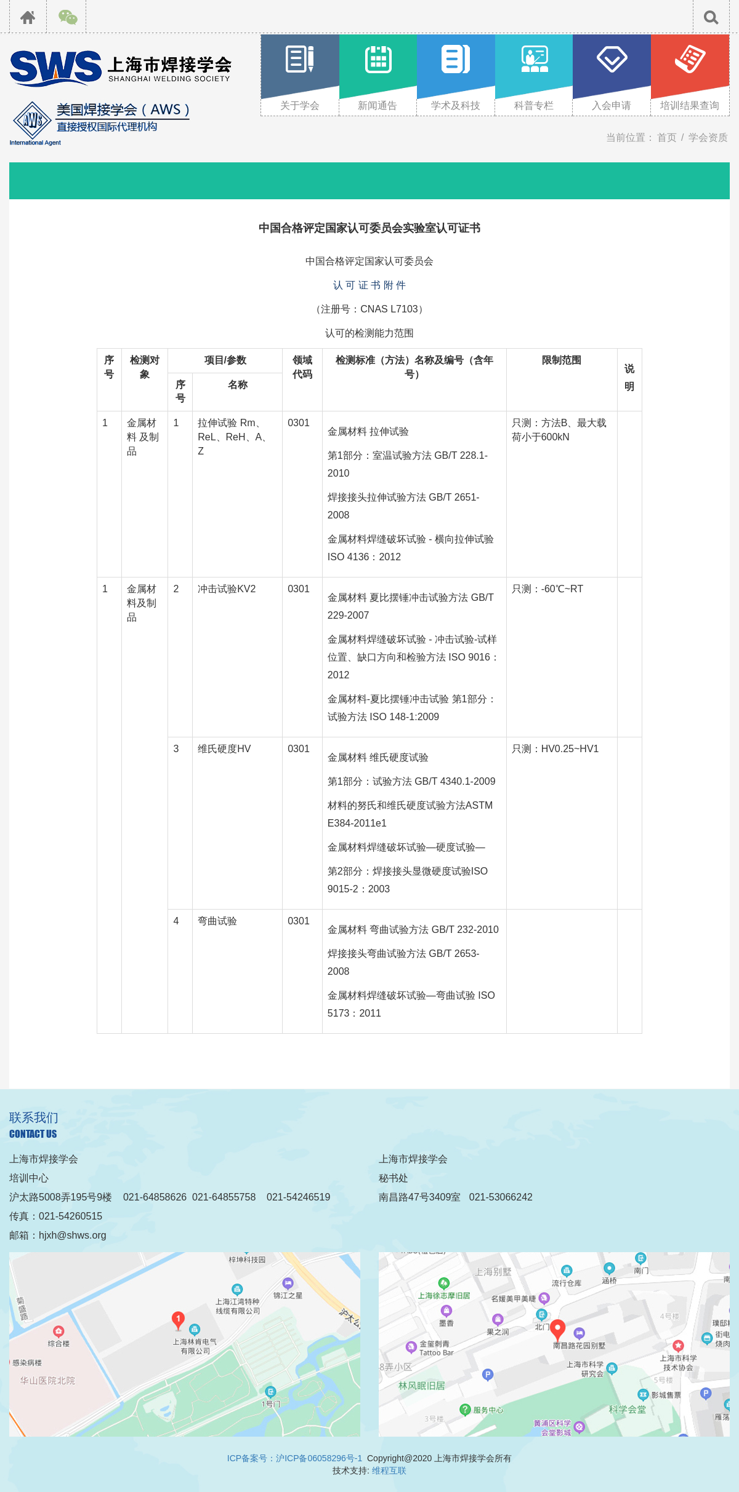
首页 (667, 137)
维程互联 (389, 1470)
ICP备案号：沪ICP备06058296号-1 (294, 1458)
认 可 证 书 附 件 (369, 285)
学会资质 (708, 137)
